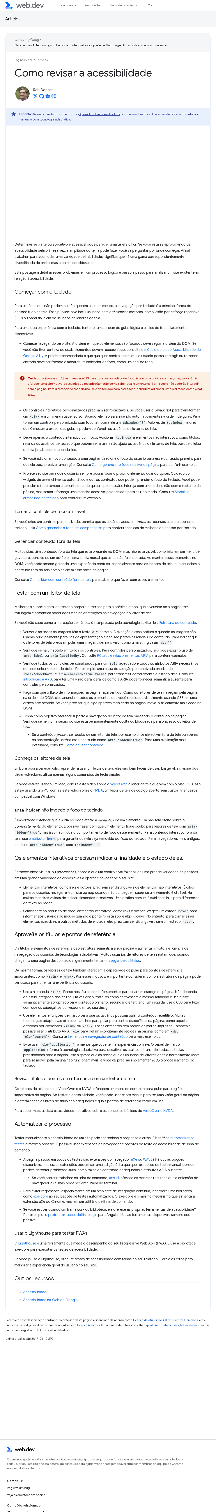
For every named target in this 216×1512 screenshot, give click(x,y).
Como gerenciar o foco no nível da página (125, 465)
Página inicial (23, 60)
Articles (13, 19)
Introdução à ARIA (38, 679)
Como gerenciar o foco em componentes (69, 528)
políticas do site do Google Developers (172, 1325)
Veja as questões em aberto (26, 1495)
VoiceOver (118, 784)
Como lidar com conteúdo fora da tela (60, 580)
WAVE (147, 1159)
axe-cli (114, 1178)
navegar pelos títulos (123, 961)
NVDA (98, 790)
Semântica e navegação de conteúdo (98, 1036)
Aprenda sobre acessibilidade (99, 114)
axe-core (40, 1196)
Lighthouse (27, 1243)
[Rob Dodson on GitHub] (41, 97)
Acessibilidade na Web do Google (50, 1300)
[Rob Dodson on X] (35, 97)
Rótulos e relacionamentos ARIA (123, 656)
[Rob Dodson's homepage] (53, 97)
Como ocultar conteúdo (84, 745)
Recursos (67, 5)
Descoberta (92, 5)
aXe (134, 1159)
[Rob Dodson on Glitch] (47, 97)
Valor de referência (123, 5)
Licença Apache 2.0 (90, 1325)
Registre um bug (18, 1488)
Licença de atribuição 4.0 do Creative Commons (165, 1320)
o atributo (43, 839)
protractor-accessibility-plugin (72, 1215)
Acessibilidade (34, 1292)
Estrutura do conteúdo (177, 623)
